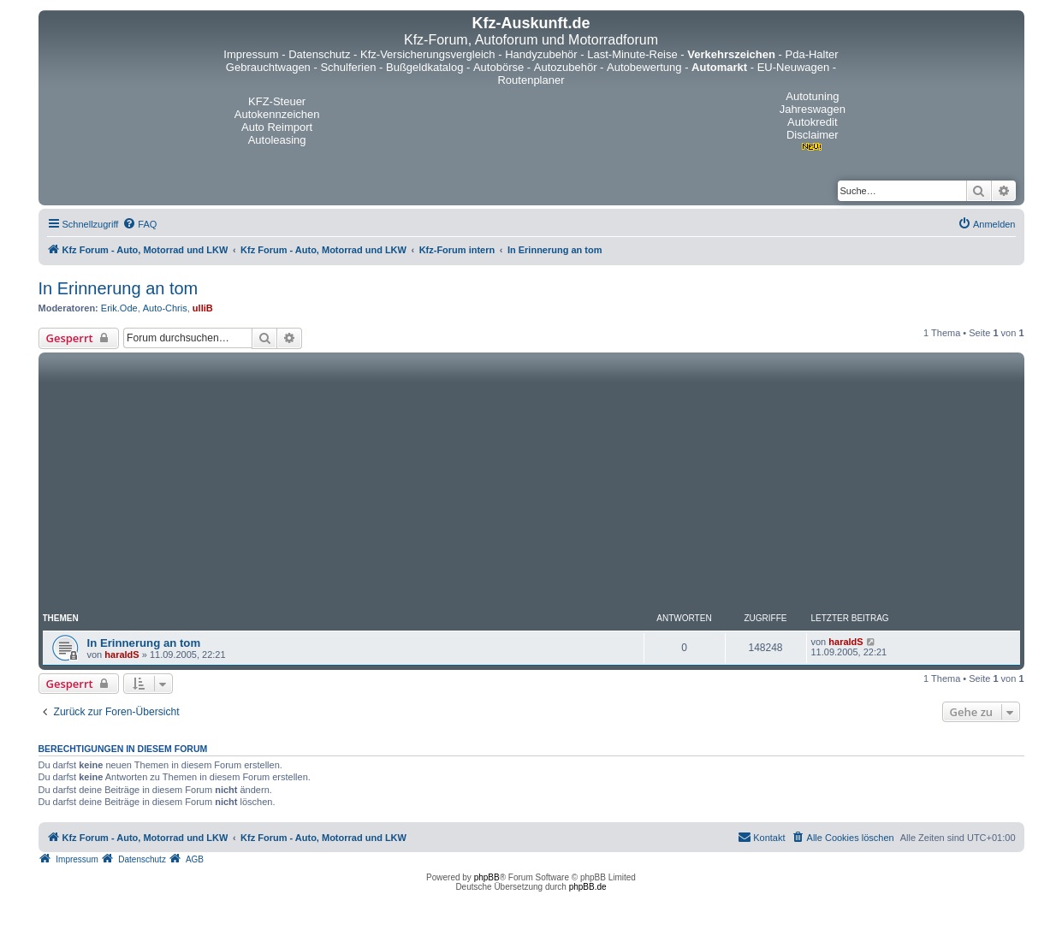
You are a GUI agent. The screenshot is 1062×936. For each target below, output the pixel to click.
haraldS (121, 654)
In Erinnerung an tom (119, 288)
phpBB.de (588, 887)
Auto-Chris (165, 308)
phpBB (487, 877)
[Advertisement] (531, 485)
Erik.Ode (119, 308)
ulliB (203, 308)
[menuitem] (139, 224)
